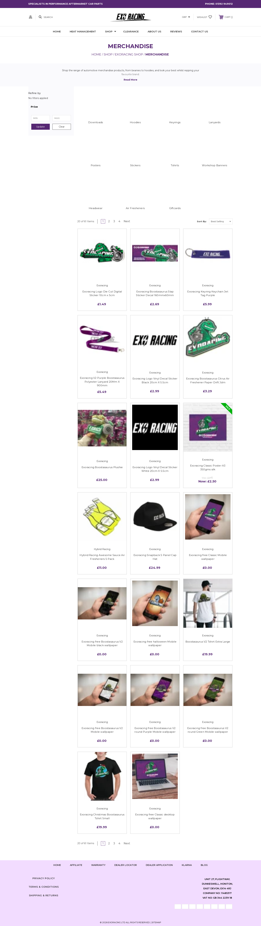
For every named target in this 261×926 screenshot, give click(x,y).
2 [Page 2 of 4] (109, 221)
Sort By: (202, 221)
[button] (51, 107)
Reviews (176, 31)
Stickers (135, 165)
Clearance (131, 31)
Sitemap (156, 922)
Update (40, 126)
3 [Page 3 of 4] (114, 221)
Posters (96, 165)
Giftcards (175, 208)
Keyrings (174, 122)
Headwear (95, 208)
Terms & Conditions (44, 886)
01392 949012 (224, 3)
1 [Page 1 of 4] (103, 221)
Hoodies (135, 122)
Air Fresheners (135, 208)
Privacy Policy (43, 878)
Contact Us (199, 31)
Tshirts (175, 165)
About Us (154, 31)
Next (128, 221)
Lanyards (214, 122)
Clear (62, 126)
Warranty (98, 865)
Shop (110, 31)
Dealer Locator (125, 865)
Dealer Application (159, 865)
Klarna (187, 865)
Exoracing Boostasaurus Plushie (102, 467)
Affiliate (76, 865)
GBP (186, 17)
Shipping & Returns (43, 895)
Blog (204, 865)
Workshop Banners (214, 165)
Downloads (95, 122)
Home (57, 31)
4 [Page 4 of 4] (119, 221)
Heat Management (83, 31)
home (57, 865)
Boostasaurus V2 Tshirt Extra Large (207, 641)
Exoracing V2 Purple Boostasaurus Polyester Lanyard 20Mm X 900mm (102, 381)
